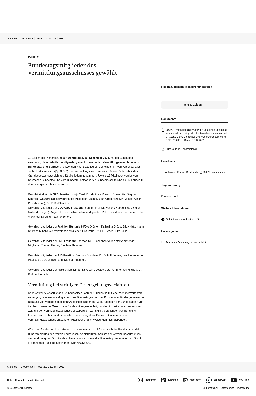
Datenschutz (227, 388)
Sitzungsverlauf (169, 196)
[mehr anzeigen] (194, 104)
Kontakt (19, 380)
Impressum (243, 388)
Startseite (12, 38)
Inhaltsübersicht (36, 380)
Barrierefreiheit (210, 388)
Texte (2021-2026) (46, 38)
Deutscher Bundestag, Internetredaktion (187, 242)
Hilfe (9, 380)
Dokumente (27, 38)
